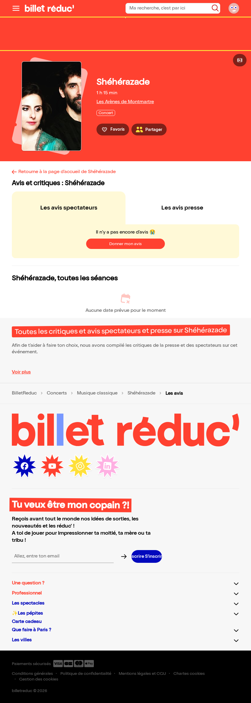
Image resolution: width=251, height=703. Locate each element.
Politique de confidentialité (85, 673)
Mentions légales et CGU (142, 673)
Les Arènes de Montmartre (125, 102)
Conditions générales (32, 673)
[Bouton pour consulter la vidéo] (240, 60)
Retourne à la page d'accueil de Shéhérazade (67, 172)
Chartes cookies (189, 673)
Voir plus (21, 372)
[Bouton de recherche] (215, 8)
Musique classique (97, 393)
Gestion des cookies (38, 679)
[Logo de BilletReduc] (49, 8)
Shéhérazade (141, 393)
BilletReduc (24, 393)
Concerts (57, 393)
